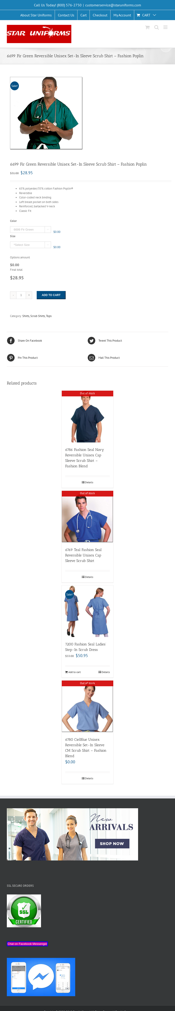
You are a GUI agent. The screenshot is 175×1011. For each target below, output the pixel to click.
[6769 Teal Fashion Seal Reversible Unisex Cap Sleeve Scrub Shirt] (87, 517)
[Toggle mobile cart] (147, 27)
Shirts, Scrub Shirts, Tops (36, 316)
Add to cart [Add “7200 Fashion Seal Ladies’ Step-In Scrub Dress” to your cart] (74, 672)
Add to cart (51, 295)
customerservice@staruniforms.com (113, 5)
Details (89, 482)
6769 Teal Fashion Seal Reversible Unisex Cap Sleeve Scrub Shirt (83, 555)
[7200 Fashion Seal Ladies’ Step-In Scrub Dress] (87, 611)
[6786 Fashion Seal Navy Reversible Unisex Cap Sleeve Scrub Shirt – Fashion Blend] (87, 416)
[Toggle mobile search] (156, 27)
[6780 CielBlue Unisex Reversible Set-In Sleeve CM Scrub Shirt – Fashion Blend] (87, 706)
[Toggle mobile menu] (165, 27)
